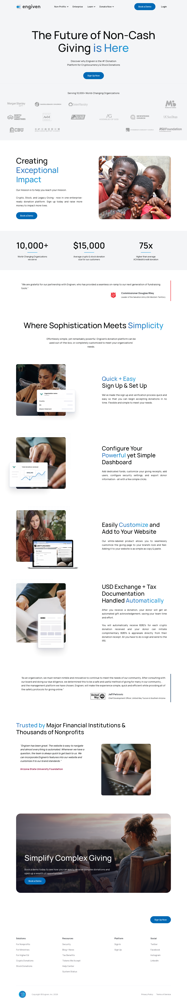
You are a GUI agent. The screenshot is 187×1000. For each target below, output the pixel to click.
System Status (69, 971)
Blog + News (68, 949)
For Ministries (22, 949)
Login (164, 6)
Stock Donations (24, 966)
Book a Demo (144, 6)
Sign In (117, 944)
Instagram (156, 955)
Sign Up (118, 949)
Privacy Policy (147, 994)
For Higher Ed (22, 955)
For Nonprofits (23, 944)
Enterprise (78, 6)
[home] (28, 7)
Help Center (68, 966)
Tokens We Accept (71, 960)
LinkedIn (155, 960)
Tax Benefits (68, 955)
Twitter (154, 944)
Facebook (155, 949)
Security (66, 944)
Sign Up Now (93, 75)
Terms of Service (163, 994)
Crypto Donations (25, 960)
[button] (61, 6)
